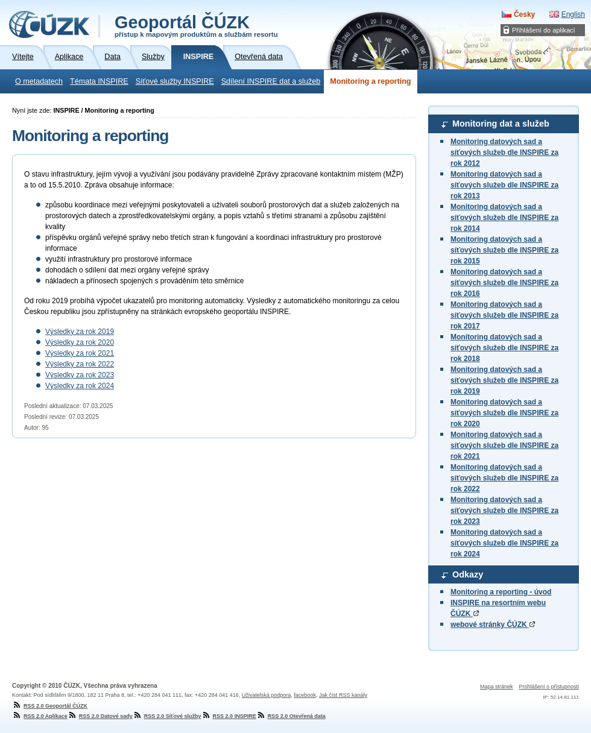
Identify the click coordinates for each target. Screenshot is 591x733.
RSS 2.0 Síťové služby (167, 716)
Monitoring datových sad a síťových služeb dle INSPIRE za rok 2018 (504, 348)
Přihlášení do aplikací (543, 30)
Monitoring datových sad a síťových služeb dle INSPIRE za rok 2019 (504, 380)
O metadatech (39, 81)
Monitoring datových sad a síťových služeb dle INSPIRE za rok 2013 (504, 185)
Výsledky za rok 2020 (79, 342)
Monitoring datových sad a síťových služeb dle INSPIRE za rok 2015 (504, 250)
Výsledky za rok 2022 (79, 364)
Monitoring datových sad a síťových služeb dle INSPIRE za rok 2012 (504, 152)
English (573, 14)
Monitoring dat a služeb (500, 123)
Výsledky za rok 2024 (79, 386)
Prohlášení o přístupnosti (549, 687)
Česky (524, 14)
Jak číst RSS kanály (343, 695)
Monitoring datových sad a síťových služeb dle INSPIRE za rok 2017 (504, 315)
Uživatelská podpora (266, 695)
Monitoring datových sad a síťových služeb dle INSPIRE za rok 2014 (504, 218)
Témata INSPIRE (99, 81)
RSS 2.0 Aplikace (40, 716)
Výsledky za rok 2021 (79, 353)
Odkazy (467, 574)
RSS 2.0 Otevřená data (291, 716)
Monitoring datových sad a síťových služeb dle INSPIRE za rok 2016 (504, 283)
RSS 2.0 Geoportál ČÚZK (49, 706)
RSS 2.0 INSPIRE (228, 716)
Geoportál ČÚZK (196, 25)
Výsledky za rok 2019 (79, 331)
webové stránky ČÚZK (492, 624)
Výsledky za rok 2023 (79, 375)
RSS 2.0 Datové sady (100, 716)
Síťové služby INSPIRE (175, 81)
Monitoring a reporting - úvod (500, 592)
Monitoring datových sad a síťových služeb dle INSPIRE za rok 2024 (504, 543)
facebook (305, 695)
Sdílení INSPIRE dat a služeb (271, 81)
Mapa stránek (496, 687)
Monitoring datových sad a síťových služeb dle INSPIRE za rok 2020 (504, 413)
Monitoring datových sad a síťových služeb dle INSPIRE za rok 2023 (504, 510)
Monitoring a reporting (370, 81)
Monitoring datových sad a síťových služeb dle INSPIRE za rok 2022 (504, 478)
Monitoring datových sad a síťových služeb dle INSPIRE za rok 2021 (504, 445)
